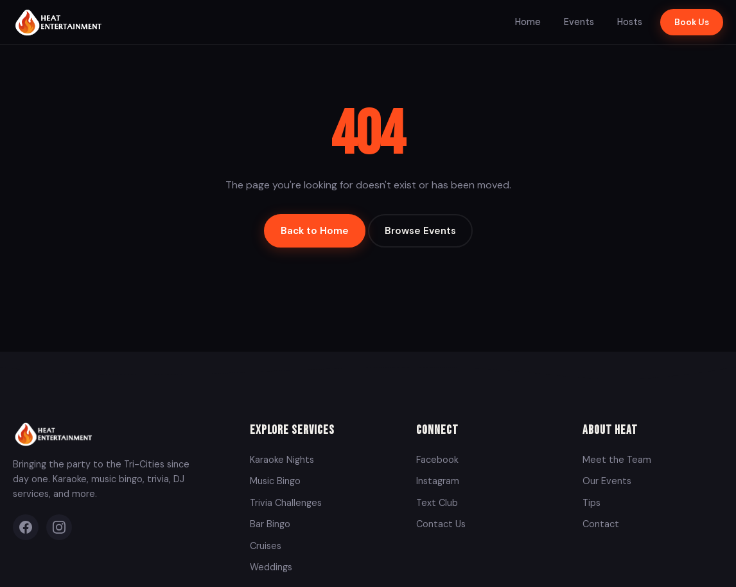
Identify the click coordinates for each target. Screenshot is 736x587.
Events (579, 22)
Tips (591, 503)
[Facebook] (26, 527)
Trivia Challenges (286, 503)
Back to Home (315, 230)
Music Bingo (275, 481)
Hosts (629, 22)
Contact (601, 524)
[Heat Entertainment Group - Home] (60, 22)
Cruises (265, 546)
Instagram (437, 481)
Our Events (607, 481)
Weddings (271, 567)
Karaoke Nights (282, 459)
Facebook (437, 459)
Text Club (437, 503)
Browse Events (420, 230)
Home (528, 22)
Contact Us (441, 524)
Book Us (691, 22)
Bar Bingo (270, 524)
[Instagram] (59, 527)
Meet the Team (617, 459)
